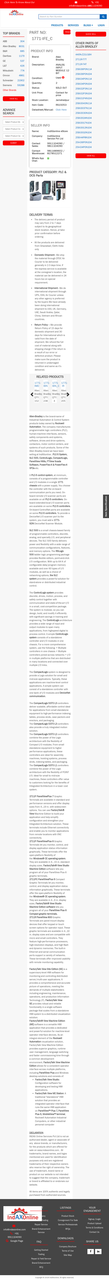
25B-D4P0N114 (84, 79)
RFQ (41, 1267)
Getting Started (41, 1250)
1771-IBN (46, 384)
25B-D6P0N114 (84, 69)
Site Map (68, 1255)
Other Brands (9, 90)
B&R (5, 51)
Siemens (7, 85)
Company (41, 1216)
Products (57, 25)
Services (73, 25)
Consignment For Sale (68, 1220)
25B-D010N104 (84, 132)
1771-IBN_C (55, 384)
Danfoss (7, 56)
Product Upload (94, 1223)
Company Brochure (67, 1246)
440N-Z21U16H (84, 54)
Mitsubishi (8, 70)
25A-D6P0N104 (84, 142)
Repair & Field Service (41, 1259)
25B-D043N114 (84, 103)
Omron (6, 75)
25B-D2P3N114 (84, 88)
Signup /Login (94, 1219)
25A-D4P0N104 (84, 147)
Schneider (8, 80)
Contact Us (94, 1232)
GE (4, 61)
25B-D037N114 (84, 108)
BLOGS (88, 25)
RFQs (67, 1229)
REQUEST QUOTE (68, 32)
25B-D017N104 (84, 122)
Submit (13, 143)
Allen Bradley (9, 46)
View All (14, 99)
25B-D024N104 (84, 118)
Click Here (61, 109)
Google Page (14, 1241)
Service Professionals (67, 1224)
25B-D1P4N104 (84, 98)
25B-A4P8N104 (84, 137)
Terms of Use (68, 1251)
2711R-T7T (81, 59)
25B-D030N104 (84, 113)
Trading (41, 1254)
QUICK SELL (91, 34)
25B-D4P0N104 (84, 84)
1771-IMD (37, 384)
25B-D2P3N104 (84, 93)
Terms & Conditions (94, 1228)
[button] (35, 393)
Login (101, 25)
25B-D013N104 (84, 127)
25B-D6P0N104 (84, 74)
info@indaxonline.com (80, 5)
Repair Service (41, 1224)
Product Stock (67, 1216)
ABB (5, 41)
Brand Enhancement (41, 1263)
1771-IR (64, 384)
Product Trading (41, 1220)
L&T (5, 65)
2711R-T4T (81, 64)
